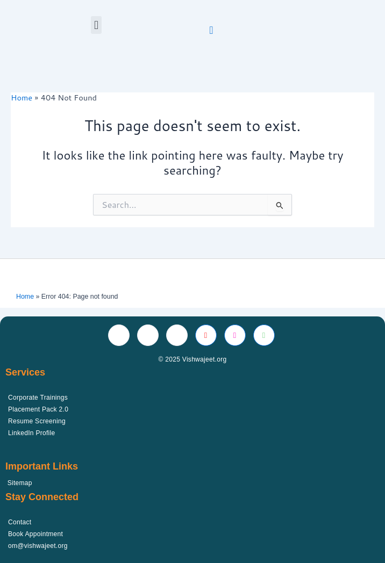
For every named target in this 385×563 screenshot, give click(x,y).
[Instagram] (235, 335)
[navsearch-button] (211, 29)
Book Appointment (35, 534)
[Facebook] (119, 335)
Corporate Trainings (38, 397)
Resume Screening (37, 421)
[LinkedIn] (177, 335)
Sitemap (20, 483)
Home (25, 296)
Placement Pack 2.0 (38, 409)
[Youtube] (206, 335)
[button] (96, 25)
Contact (19, 522)
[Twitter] (148, 335)
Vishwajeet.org (204, 359)
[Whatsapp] (264, 335)
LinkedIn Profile (31, 433)
